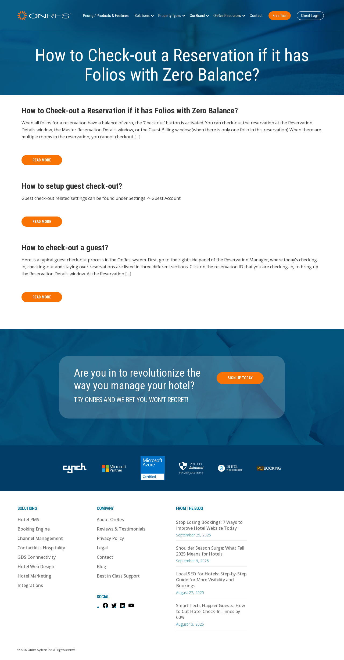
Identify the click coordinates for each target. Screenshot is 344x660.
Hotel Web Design (35, 566)
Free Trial (279, 15)
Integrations (30, 585)
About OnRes (110, 519)
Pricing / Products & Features (106, 15)
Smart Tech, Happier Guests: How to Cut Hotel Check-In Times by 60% (210, 611)
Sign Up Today (240, 378)
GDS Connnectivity (36, 557)
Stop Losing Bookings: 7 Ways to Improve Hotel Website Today (209, 525)
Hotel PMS (28, 519)
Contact (256, 15)
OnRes (44, 15)
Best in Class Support (118, 576)
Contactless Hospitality (41, 548)
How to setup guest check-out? (72, 186)
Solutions (142, 15)
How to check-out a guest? (65, 247)
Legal (102, 548)
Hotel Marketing (34, 576)
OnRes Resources (227, 15)
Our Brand (197, 15)
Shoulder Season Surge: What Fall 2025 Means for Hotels (210, 551)
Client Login (310, 15)
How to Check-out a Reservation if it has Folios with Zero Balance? (130, 110)
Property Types (169, 15)
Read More (42, 160)
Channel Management (40, 538)
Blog (101, 566)
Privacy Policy (110, 538)
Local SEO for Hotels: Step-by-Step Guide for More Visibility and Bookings (211, 580)
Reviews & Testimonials (121, 529)
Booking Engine (33, 529)
